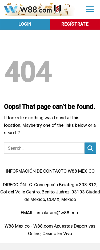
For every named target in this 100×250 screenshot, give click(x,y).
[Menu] (90, 9)
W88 (9, 226)
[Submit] (90, 148)
